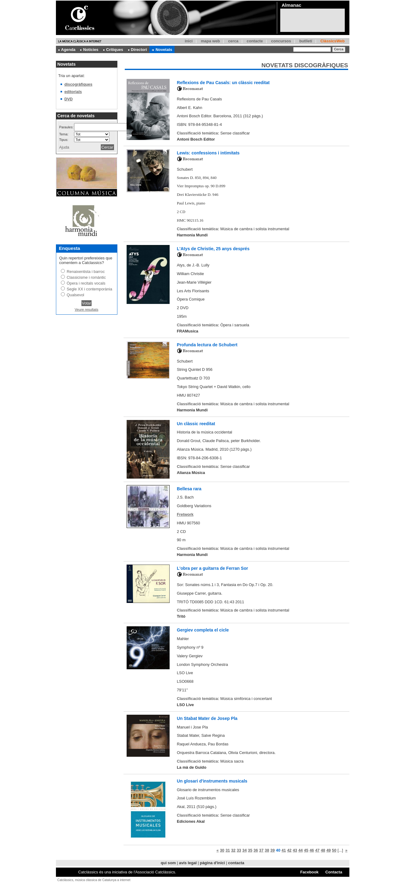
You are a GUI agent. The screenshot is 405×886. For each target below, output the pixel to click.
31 (228, 850)
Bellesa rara (189, 488)
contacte (255, 41)
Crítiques (113, 49)
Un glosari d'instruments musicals (212, 781)
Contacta (333, 872)
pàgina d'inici (212, 863)
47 (317, 850)
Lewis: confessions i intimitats (208, 152)
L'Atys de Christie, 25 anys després (213, 248)
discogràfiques (78, 84)
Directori (137, 49)
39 (272, 850)
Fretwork (185, 514)
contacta (236, 863)
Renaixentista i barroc (86, 271)
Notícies (89, 49)
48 (323, 850)
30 (222, 850)
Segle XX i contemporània (89, 289)
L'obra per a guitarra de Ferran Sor (212, 568)
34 (244, 850)
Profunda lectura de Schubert (207, 344)
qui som (168, 863)
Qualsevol (75, 295)
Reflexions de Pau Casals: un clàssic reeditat (223, 82)
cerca (233, 41)
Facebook (309, 872)
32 (233, 850)
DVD (69, 99)
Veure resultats (86, 309)
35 (250, 850)
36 (256, 850)
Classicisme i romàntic (86, 277)
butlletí (305, 41)
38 (267, 850)
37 (261, 850)
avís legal (188, 863)
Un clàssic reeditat (196, 423)
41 (283, 850)
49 (328, 850)
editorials (73, 91)
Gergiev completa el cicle (203, 630)
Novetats (162, 49)
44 (300, 850)
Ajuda (64, 147)
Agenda (67, 49)
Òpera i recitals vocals (86, 283)
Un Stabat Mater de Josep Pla (207, 718)
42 (289, 850)
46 (311, 850)
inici (189, 41)
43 (295, 850)
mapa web (210, 41)
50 (334, 850)
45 (306, 850)
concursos (281, 41)
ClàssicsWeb (332, 41)
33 (239, 850)
